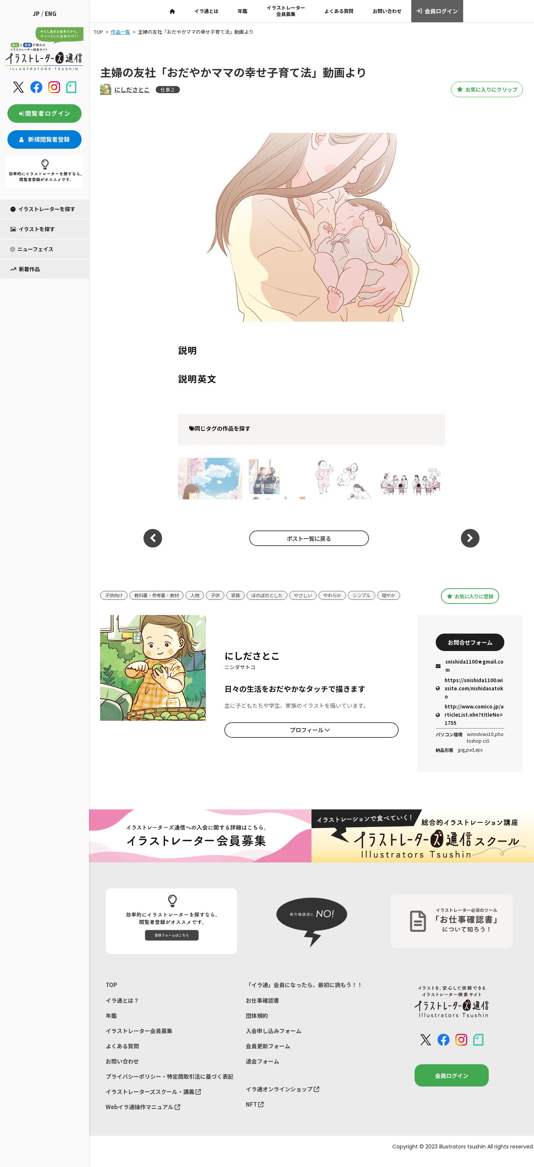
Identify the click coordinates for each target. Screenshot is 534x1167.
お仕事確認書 (262, 1008)
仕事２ (168, 89)
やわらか (344, 592)
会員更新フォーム (268, 1054)
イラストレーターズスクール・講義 (153, 1100)
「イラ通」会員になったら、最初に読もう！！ (304, 992)
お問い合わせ (387, 10)
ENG (50, 13)
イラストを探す (32, 229)
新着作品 (25, 269)
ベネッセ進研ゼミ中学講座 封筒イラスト (209, 477)
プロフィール (310, 736)
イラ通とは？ (122, 1008)
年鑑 (242, 10)
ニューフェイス (31, 249)
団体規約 (257, 1023)
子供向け (114, 592)
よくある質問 (338, 10)
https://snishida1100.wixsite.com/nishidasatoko (469, 695)
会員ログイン (437, 11)
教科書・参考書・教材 (160, 592)
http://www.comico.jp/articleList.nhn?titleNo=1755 (470, 722)
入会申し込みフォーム (273, 1038)
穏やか (112, 604)
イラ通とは (206, 10)
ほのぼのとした (276, 592)
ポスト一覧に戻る (308, 538)
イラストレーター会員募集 (286, 10)
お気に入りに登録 (470, 599)
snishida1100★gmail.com (470, 673)
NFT (255, 1113)
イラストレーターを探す (42, 209)
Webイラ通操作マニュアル (143, 1116)
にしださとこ (132, 89)
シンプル (375, 592)
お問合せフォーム (470, 649)
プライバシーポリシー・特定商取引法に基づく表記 (170, 1085)
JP (36, 13)
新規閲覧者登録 (44, 139)
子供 (221, 592)
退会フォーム (262, 1069)
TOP (111, 992)
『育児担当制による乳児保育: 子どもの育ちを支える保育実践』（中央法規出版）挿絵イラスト (342, 477)
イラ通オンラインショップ (282, 1097)
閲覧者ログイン (44, 113)
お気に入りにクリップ (481, 89)
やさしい (313, 592)
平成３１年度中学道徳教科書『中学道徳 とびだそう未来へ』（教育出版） (274, 478)
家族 (242, 592)
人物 (200, 592)
